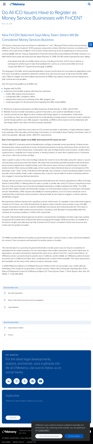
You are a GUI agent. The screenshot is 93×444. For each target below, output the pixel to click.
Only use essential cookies (48, 436)
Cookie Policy (43, 430)
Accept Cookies (74, 436)
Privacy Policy (18, 442)
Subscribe (13, 417)
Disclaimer (6, 442)
